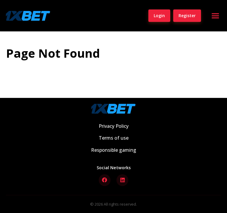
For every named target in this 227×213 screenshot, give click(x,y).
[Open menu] (215, 16)
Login (159, 15)
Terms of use (114, 138)
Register (187, 15)
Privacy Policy (114, 126)
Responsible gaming (113, 150)
